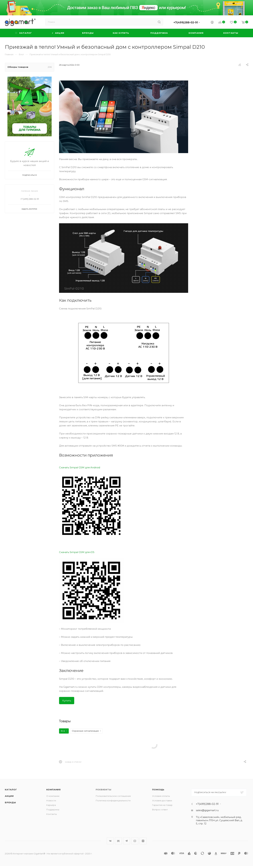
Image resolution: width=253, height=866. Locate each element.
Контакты (51, 814)
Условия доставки (162, 800)
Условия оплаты (161, 796)
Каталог (11, 789)
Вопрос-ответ (160, 809)
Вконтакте (110, 840)
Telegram (126, 840)
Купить (66, 700)
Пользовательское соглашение (113, 796)
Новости (51, 800)
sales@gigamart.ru (207, 810)
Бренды (10, 802)
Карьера (51, 805)
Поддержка (52, 809)
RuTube (118, 840)
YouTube (134, 840)
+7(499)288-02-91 (185, 22)
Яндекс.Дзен (143, 840)
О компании (52, 796)
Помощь (158, 789)
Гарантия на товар (162, 805)
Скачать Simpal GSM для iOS (76, 552)
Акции (9, 796)
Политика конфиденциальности (113, 800)
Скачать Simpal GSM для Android (79, 467)
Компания (53, 789)
